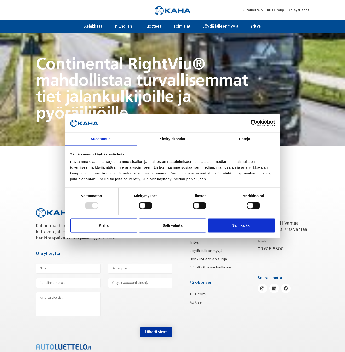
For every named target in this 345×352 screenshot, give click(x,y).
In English (123, 26)
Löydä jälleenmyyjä (220, 26)
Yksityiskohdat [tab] (172, 139)
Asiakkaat (93, 26)
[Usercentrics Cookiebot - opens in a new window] (254, 122)
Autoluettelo (252, 10)
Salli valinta (173, 226)
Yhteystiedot (298, 10)
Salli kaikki (241, 226)
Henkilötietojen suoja (211, 259)
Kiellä (103, 226)
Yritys (255, 26)
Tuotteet (152, 26)
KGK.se (196, 308)
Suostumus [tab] (101, 139)
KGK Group (275, 10)
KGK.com (198, 300)
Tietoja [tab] (244, 139)
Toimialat (181, 26)
